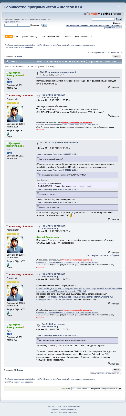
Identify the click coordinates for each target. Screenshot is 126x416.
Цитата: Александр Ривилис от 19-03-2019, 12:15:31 (57, 335)
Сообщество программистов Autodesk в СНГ (45, 7)
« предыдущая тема (96, 52)
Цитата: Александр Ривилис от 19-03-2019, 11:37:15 (57, 154)
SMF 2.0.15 (52, 406)
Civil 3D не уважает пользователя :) (58, 72)
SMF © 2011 (62, 406)
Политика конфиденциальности (64, 409)
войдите (42, 19)
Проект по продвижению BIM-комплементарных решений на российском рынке (94, 26)
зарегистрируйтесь (12, 22)
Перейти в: (66, 389)
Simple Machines (74, 406)
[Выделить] (45, 180)
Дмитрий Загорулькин (14, 74)
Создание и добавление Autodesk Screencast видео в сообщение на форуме (67, 125)
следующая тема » (114, 52)
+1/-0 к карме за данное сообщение (102, 255)
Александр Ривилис (21, 95)
